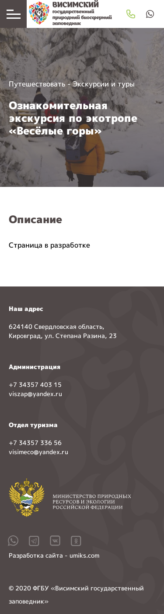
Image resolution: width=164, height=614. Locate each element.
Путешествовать (37, 84)
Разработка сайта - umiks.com (54, 555)
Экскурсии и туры (104, 84)
